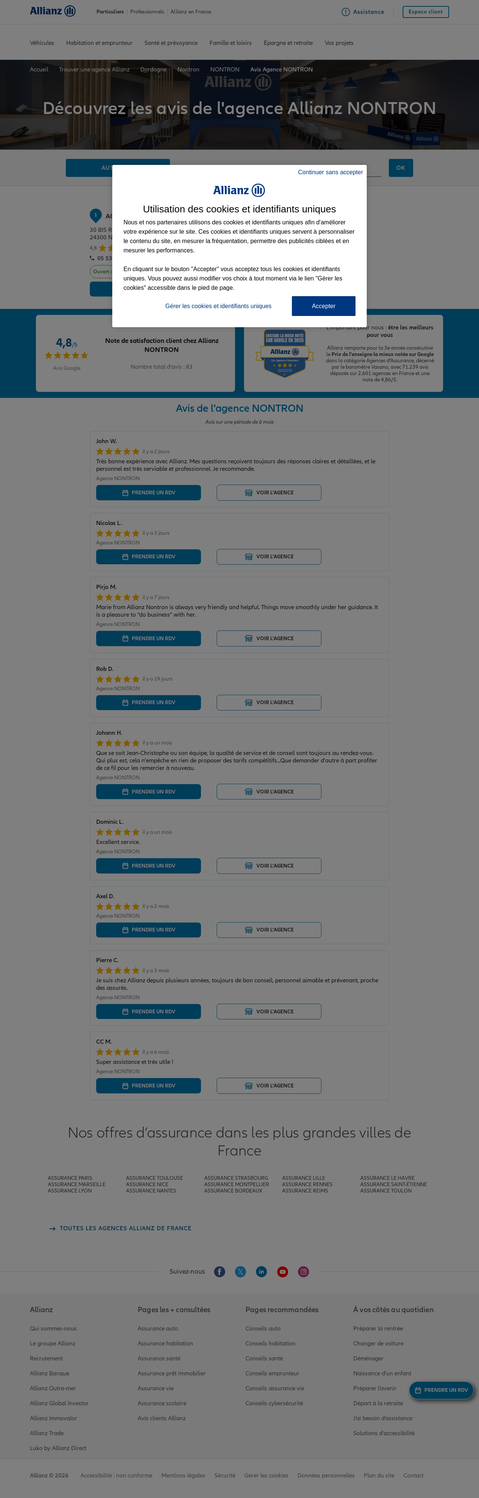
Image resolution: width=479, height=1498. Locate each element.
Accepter (323, 306)
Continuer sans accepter (330, 172)
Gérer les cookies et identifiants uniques (218, 306)
